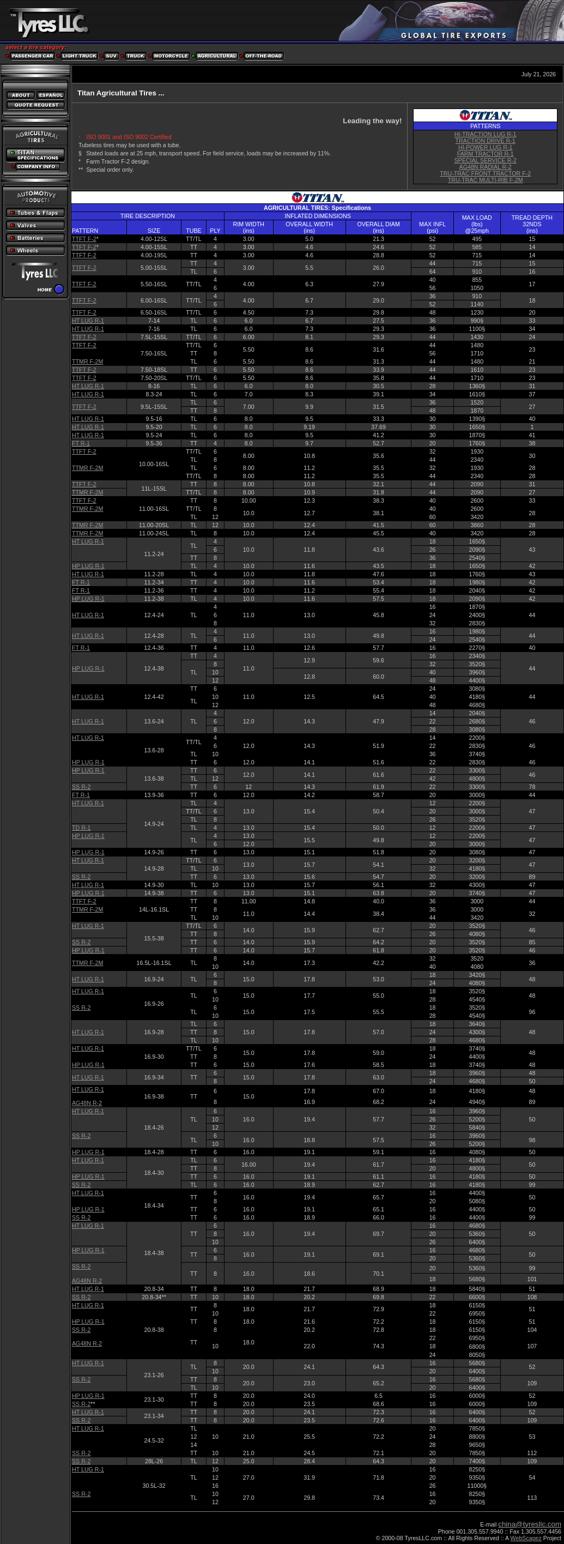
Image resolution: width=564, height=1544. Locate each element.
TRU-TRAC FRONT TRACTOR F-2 (485, 173)
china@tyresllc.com (529, 1524)
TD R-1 (81, 827)
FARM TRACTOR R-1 (485, 153)
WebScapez (526, 1538)
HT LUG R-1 (88, 320)
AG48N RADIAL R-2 (485, 167)
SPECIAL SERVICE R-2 (485, 160)
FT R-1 (81, 443)
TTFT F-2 (84, 239)
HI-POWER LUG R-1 (485, 147)
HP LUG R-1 (88, 566)
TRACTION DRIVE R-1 (486, 140)
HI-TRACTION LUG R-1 (485, 134)
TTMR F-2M (87, 361)
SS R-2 (81, 786)
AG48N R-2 (87, 1103)
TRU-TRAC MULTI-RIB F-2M (485, 180)
